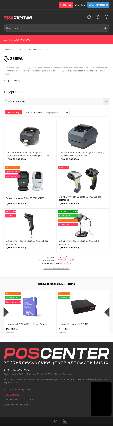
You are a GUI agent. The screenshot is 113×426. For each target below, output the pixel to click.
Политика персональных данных (19, 399)
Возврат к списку (12, 80)
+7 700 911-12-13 (65, 260)
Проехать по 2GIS (12, 394)
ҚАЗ (83, 5)
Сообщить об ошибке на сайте (57, 269)
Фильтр (13, 112)
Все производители (31, 49)
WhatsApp (65, 263)
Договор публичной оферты (17, 405)
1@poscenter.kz (20, 369)
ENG (77, 5)
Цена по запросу (16, 160)
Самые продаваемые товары (56, 284)
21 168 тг (83, 331)
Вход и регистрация (98, 5)
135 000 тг (30, 331)
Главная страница (11, 49)
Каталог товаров (17, 39)
